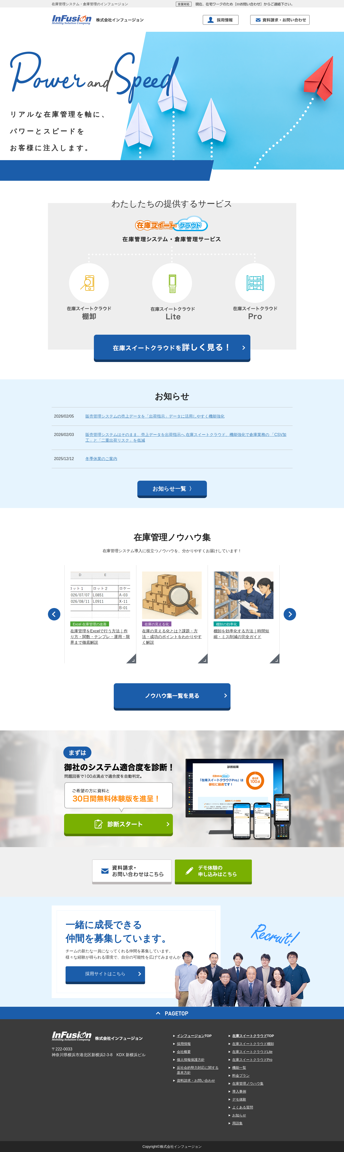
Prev (54, 614)
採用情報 (184, 1044)
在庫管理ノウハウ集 (248, 1083)
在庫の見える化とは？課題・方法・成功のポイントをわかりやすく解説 (172, 637)
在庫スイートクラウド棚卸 (253, 1044)
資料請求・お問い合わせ (196, 1080)
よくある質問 (242, 1107)
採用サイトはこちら (105, 973)
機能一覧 (239, 1068)
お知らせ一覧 (170, 489)
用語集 (237, 1123)
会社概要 (184, 1052)
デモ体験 (239, 1099)
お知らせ (239, 1115)
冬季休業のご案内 (101, 459)
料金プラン (241, 1076)
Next (290, 614)
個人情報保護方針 (191, 1060)
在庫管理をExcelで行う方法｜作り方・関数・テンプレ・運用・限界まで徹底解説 (100, 637)
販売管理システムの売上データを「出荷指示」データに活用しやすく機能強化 (155, 416)
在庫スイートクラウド (249, 1036)
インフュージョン (191, 1036)
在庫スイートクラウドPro (252, 1060)
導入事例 (239, 1091)
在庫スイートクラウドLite (252, 1052)
